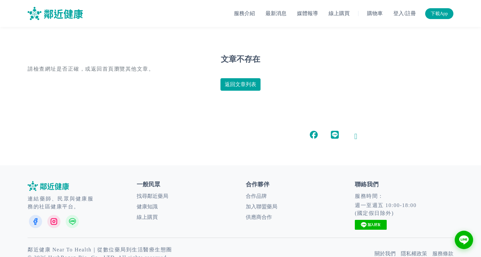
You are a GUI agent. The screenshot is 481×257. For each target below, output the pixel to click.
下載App (439, 13)
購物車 (375, 13)
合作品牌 (256, 196)
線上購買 (339, 13)
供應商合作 (259, 217)
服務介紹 (244, 13)
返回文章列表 (240, 84)
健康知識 (147, 206)
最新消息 (275, 13)
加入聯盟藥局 (261, 206)
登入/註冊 (404, 13)
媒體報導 (307, 13)
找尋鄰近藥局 (152, 196)
